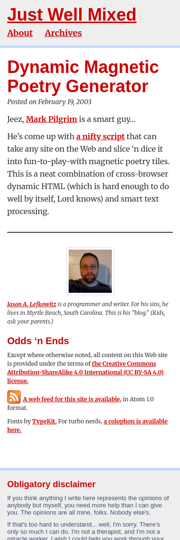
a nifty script (100, 136)
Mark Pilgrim (51, 119)
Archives (63, 32)
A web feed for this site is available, (64, 399)
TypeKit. (44, 421)
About (20, 32)
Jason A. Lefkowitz (31, 304)
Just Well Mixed (71, 14)
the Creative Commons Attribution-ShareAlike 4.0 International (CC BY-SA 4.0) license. (85, 372)
